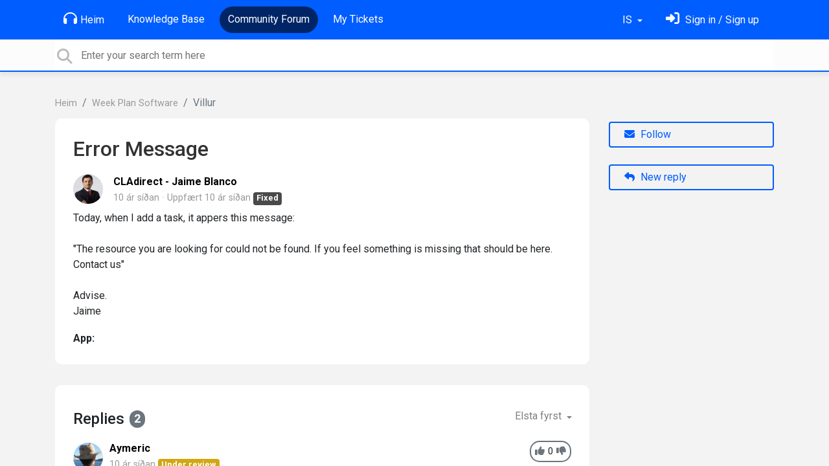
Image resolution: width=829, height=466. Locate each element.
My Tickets (358, 19)
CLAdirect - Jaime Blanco (175, 181)
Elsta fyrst (539, 416)
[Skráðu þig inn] (712, 19)
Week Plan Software (135, 103)
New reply (655, 177)
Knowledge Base (166, 19)
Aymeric (129, 448)
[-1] (561, 451)
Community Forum (269, 19)
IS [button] (628, 20)
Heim (83, 19)
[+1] (540, 451)
